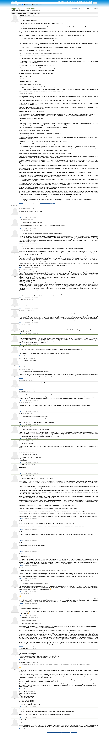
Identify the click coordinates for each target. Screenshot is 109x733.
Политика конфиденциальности (69, 732)
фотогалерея (80, 1)
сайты (75, 1)
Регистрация (75, 8)
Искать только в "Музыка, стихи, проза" (33, 4)
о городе (90, 1)
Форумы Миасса (14, 10)
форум (85, 1)
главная (60, 1)
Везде (20, 4)
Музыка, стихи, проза (24, 10)
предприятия (70, 1)
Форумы (14, 4)
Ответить (21, 203)
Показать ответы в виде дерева (47, 203)
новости (64, 1)
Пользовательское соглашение (54, 732)
